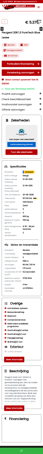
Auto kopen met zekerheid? (21, 139)
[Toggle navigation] (38, 7)
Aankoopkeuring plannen (21, 144)
